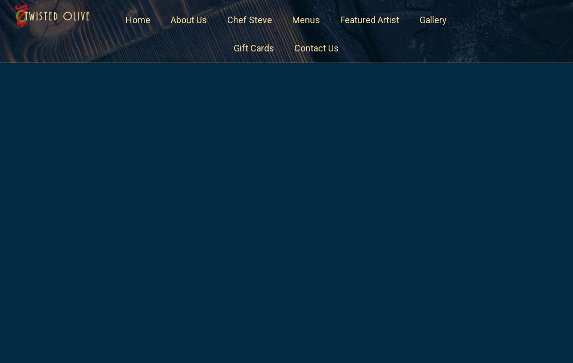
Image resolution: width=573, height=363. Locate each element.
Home (138, 20)
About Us (189, 20)
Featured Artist (369, 20)
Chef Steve (249, 20)
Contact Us (316, 48)
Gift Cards (254, 48)
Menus (306, 20)
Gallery (433, 20)
